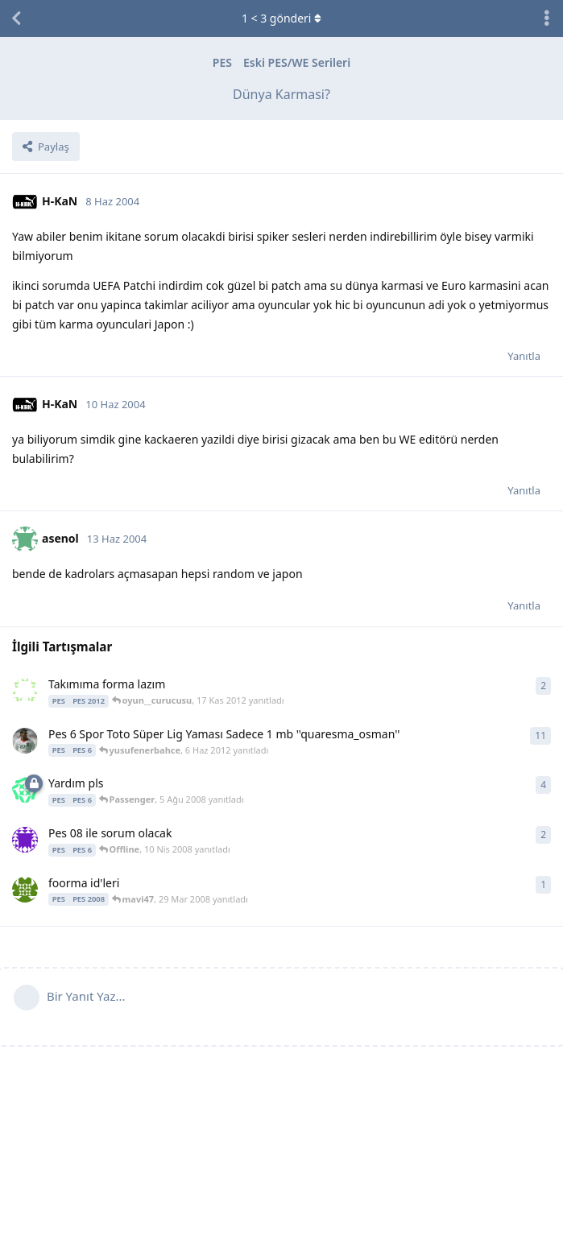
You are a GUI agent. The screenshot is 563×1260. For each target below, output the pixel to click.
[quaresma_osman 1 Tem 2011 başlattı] (25, 741)
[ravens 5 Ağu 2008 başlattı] (25, 790)
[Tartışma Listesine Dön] (16, 18)
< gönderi (281, 18)
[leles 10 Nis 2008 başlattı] (25, 840)
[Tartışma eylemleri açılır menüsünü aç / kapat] (547, 18)
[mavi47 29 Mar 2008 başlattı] (25, 890)
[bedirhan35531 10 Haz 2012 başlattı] (25, 691)
